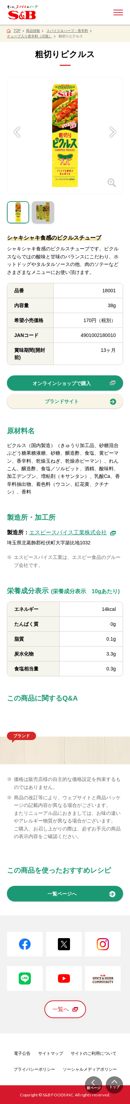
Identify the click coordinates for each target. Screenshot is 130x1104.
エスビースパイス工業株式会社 (72, 532)
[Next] (113, 121)
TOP (17, 31)
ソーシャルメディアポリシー (90, 1069)
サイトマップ (50, 1053)
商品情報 (33, 31)
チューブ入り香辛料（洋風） (29, 36)
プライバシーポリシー (34, 1069)
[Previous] (17, 121)
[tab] (18, 214)
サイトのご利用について (93, 1053)
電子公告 (22, 1053)
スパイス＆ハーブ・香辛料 (67, 31)
